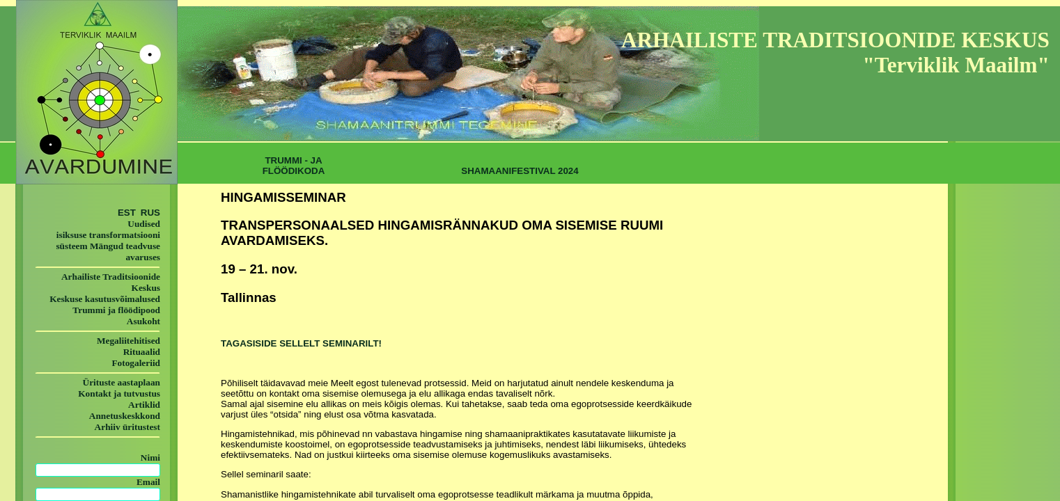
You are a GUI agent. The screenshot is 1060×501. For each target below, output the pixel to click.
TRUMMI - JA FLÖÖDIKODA (294, 165)
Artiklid (144, 404)
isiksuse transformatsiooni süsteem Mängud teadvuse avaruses (108, 246)
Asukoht (143, 321)
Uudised (143, 223)
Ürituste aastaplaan (121, 382)
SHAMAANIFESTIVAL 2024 (519, 171)
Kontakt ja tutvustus (119, 393)
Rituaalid (141, 352)
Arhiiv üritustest (127, 427)
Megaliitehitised (128, 340)
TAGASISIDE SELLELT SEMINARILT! (301, 343)
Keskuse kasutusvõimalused (104, 299)
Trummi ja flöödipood (116, 310)
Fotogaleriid (135, 363)
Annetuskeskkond (124, 416)
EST (127, 212)
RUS (149, 212)
